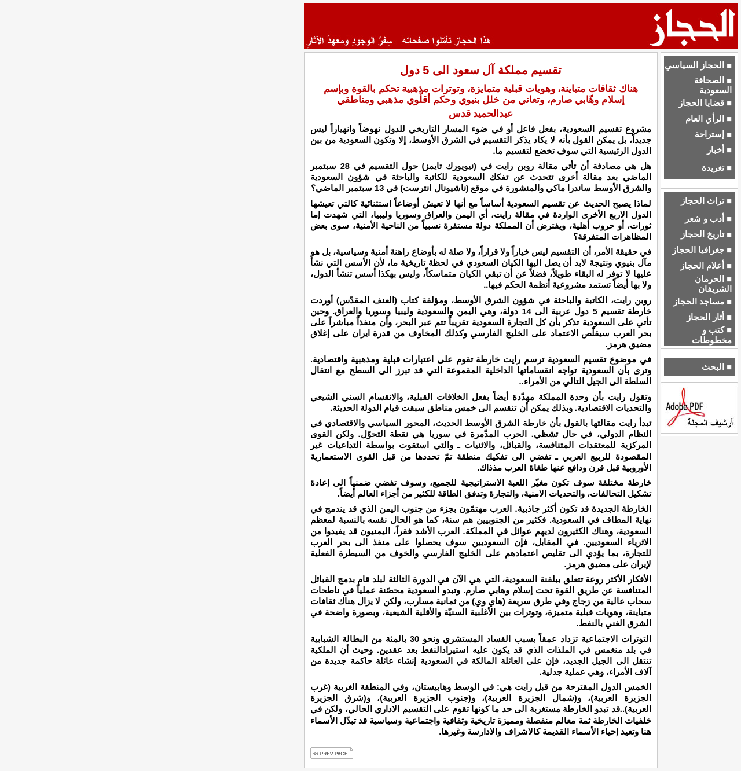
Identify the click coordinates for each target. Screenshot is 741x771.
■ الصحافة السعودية (713, 85)
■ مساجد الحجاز (702, 301)
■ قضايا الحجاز (705, 103)
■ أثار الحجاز (709, 317)
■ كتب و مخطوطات (712, 334)
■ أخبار (719, 150)
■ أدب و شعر (708, 218)
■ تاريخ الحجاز (706, 234)
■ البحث (717, 367)
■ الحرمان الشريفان (713, 283)
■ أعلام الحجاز (706, 265)
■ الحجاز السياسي (698, 65)
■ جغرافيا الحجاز (702, 250)
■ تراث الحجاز (706, 200)
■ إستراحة (713, 134)
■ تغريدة (717, 167)
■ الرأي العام (708, 118)
